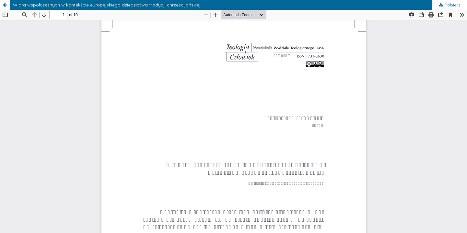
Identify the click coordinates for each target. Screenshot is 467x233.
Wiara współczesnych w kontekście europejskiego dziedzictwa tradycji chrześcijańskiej (107, 5)
